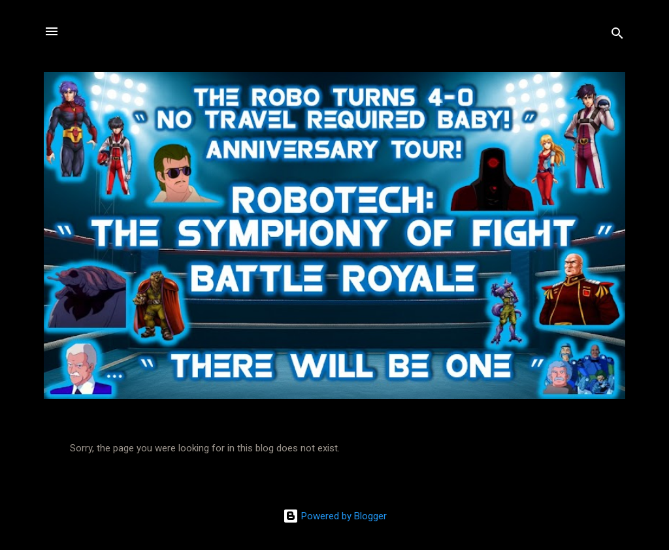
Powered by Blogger (335, 516)
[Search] (617, 36)
